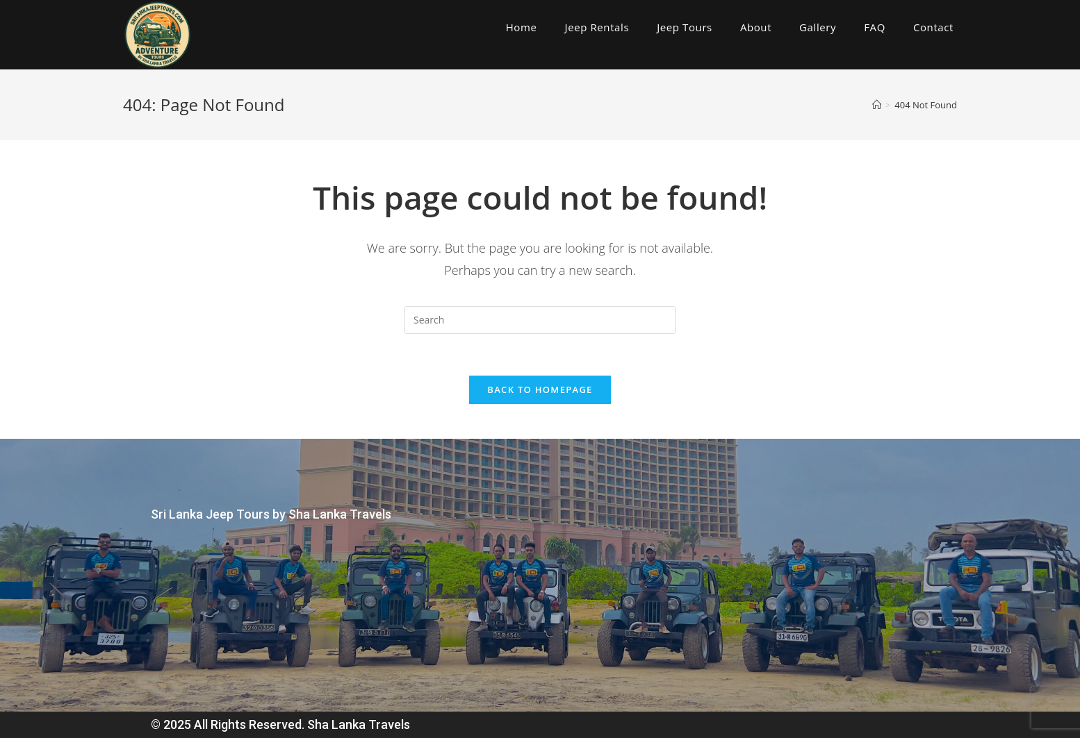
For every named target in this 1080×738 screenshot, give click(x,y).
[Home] (876, 105)
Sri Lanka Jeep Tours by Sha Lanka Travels (271, 514)
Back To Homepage (539, 389)
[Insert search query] (540, 320)
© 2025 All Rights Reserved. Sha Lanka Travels (280, 724)
